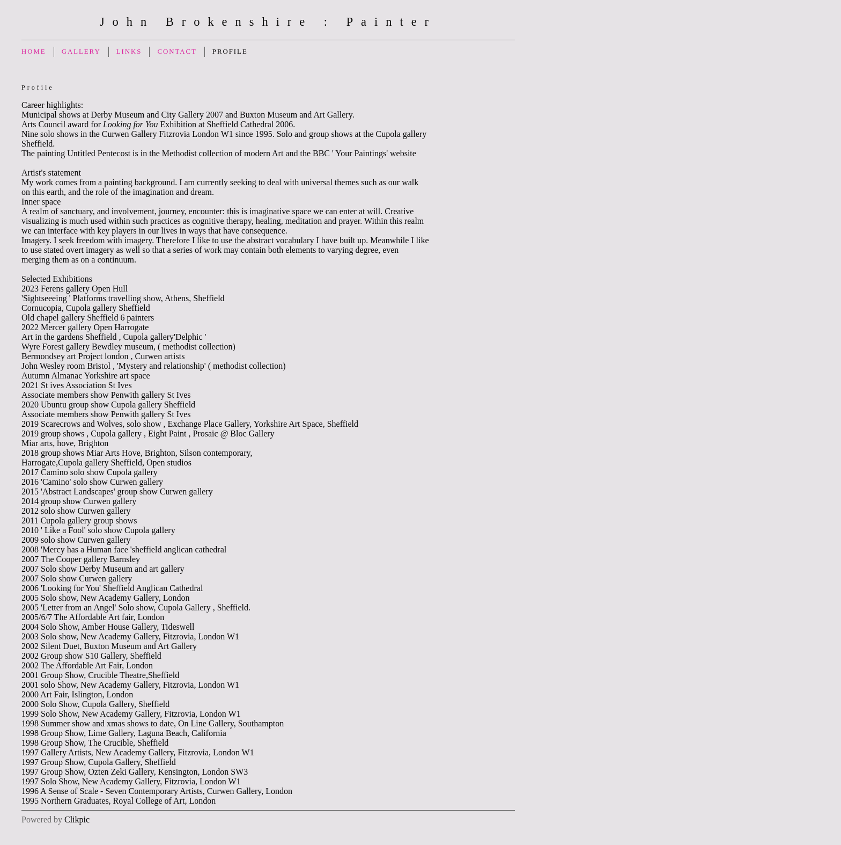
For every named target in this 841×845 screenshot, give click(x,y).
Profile (230, 51)
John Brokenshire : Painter (268, 21)
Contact (176, 51)
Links (129, 51)
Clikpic (77, 819)
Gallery (81, 51)
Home (33, 51)
